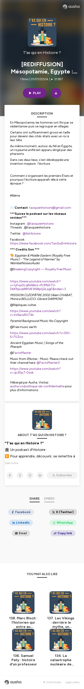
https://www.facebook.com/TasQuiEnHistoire (43, 243)
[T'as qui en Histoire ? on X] (20, 475)
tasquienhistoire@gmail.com (50, 208)
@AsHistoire (32, 233)
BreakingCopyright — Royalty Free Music (42, 269)
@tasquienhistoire (40, 224)
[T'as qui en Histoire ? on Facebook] (9, 475)
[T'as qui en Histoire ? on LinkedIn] (40, 475)
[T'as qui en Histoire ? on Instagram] (30, 475)
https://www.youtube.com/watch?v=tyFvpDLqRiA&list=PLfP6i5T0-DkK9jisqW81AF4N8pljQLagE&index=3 (38, 285)
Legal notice (72, 682)
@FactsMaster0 (48, 363)
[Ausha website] (71, 6)
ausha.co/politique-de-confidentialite (37, 386)
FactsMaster (22, 353)
